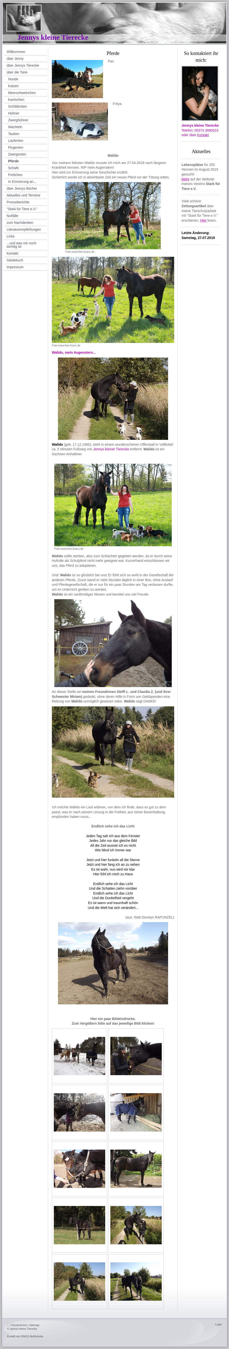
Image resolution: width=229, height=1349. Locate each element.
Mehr (185, 179)
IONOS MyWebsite (31, 1336)
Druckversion (17, 1325)
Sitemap (34, 1325)
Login (218, 1324)
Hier (203, 220)
